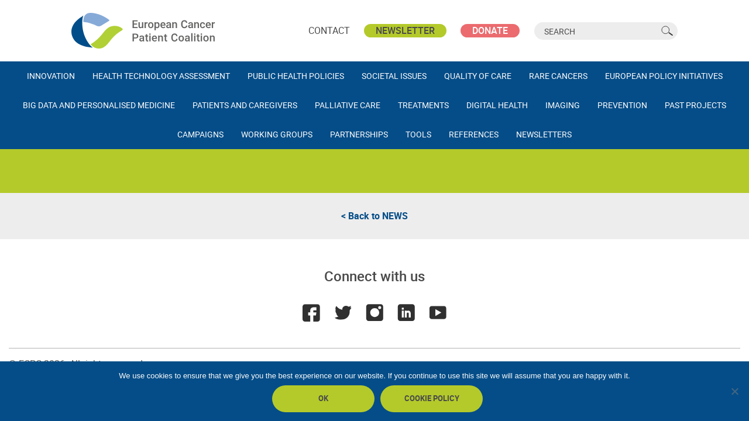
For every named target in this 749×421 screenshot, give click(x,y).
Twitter (343, 313)
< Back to (374, 215)
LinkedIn (406, 313)
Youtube (437, 313)
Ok (323, 398)
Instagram (374, 313)
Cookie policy (431, 398)
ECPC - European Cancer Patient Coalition (144, 31)
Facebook (311, 313)
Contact (329, 30)
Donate (490, 30)
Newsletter (405, 30)
